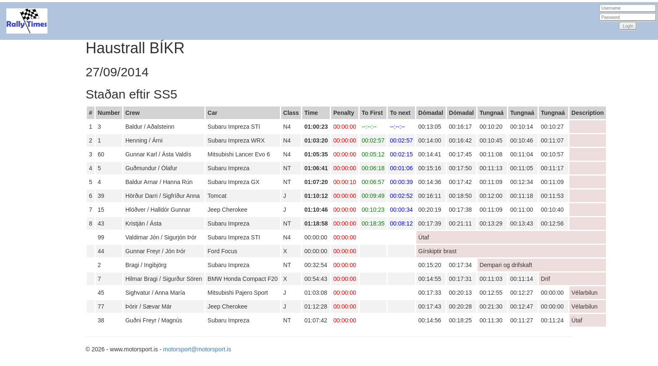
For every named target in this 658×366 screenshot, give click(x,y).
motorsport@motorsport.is (197, 349)
